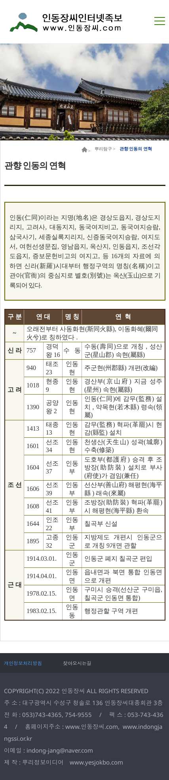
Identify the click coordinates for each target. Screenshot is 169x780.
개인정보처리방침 (23, 663)
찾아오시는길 (77, 663)
